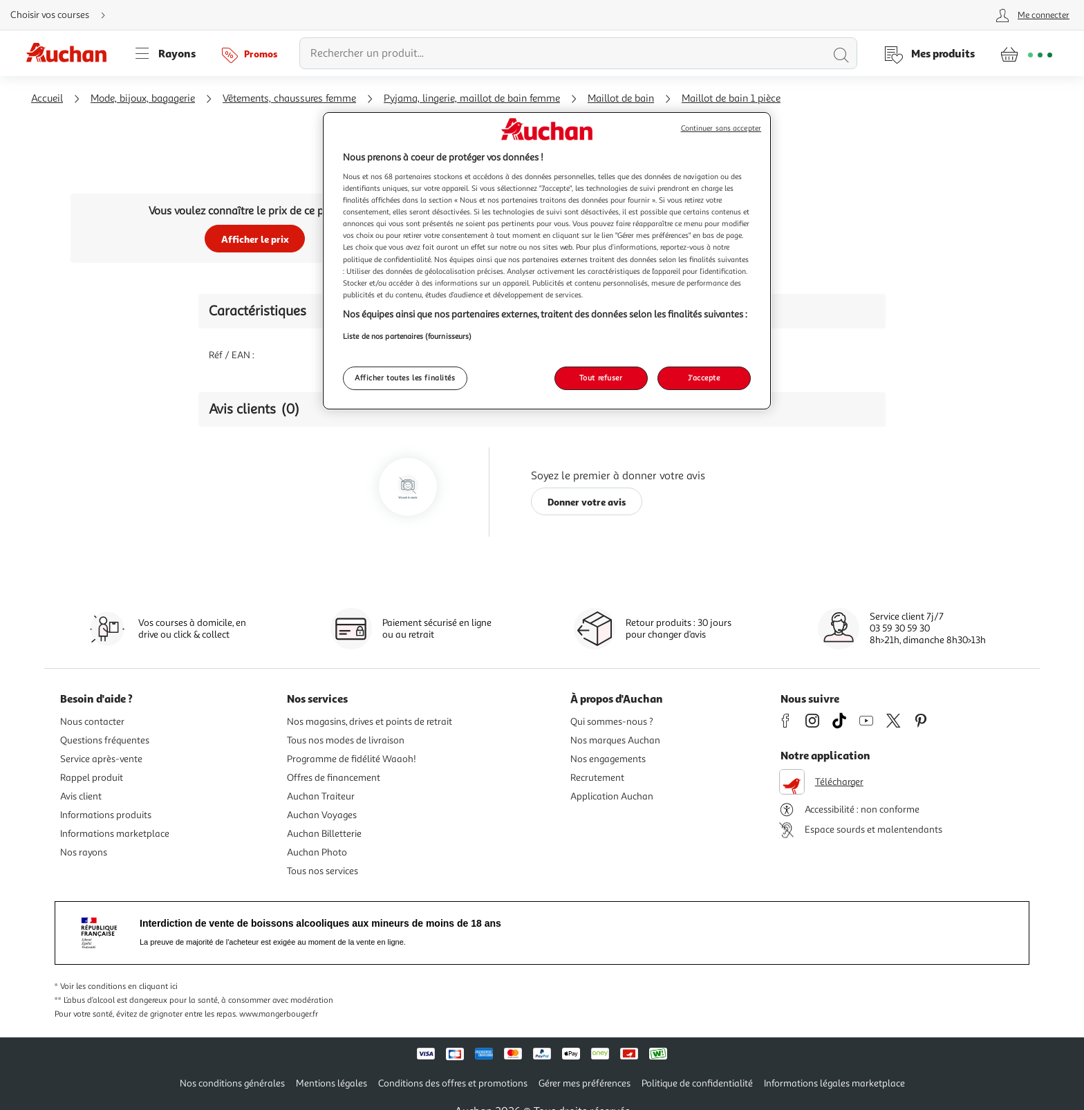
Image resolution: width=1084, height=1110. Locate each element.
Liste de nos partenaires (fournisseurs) (407, 336)
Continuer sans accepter (721, 128)
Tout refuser (601, 377)
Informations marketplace (114, 834)
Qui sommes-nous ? (611, 722)
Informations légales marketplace (834, 1083)
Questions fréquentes (104, 740)
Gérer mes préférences (584, 1083)
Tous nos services (322, 871)
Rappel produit (91, 778)
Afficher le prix (255, 239)
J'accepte (704, 377)
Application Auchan (611, 796)
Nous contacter (92, 722)
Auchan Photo (317, 852)
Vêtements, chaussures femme (289, 98)
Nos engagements (608, 759)
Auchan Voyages (322, 815)
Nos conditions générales (232, 1083)
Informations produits (105, 815)
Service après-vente (101, 759)
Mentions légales (331, 1083)
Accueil (47, 98)
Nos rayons (83, 852)
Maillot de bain (621, 98)
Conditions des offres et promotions (452, 1083)
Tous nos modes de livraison (345, 740)
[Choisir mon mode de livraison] (63, 15)
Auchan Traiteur (321, 796)
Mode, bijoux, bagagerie (143, 98)
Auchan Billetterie (324, 834)
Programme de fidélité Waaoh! (351, 759)
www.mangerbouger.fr (278, 1014)
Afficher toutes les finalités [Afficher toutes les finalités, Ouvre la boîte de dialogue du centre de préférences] (405, 377)
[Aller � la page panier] (1026, 53)
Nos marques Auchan (615, 740)
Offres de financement (333, 778)
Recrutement (597, 778)
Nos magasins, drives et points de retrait (369, 722)
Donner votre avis (587, 502)
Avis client (81, 796)
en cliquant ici (153, 986)
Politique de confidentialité (697, 1083)
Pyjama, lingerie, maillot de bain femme (472, 98)
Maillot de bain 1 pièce (731, 98)
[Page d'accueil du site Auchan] (71, 53)
